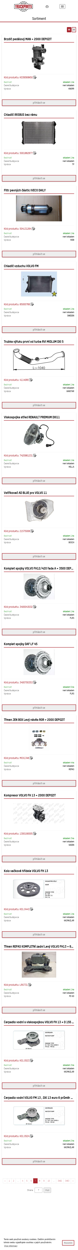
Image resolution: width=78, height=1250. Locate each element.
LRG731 (24, 984)
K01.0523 (24, 1060)
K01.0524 (24, 1136)
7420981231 (26, 455)
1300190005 (26, 833)
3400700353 (26, 682)
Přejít (47, 1190)
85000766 (25, 304)
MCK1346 (24, 758)
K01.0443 (24, 909)
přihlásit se (39, 102)
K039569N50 (26, 77)
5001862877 (26, 153)
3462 (60, 1181)
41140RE (24, 379)
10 (49, 1181)
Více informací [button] (10, 1246)
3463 (67, 1181)
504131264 (25, 228)
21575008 (25, 531)
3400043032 (26, 606)
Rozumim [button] (68, 1243)
